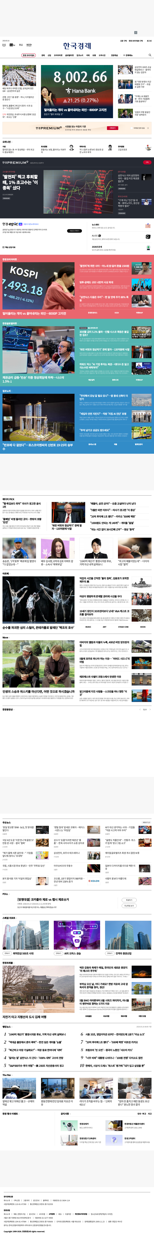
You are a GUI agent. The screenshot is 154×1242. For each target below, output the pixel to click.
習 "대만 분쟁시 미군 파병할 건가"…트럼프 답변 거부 (143, 84)
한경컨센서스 (92, 312)
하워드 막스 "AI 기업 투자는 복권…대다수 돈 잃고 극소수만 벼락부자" (104, 366)
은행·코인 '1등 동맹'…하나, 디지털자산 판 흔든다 (18, 98)
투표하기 (129, 900)
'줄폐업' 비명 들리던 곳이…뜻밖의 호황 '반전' (21, 520)
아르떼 (5, 573)
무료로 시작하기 (74, 231)
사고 (150, 1113)
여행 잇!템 (142, 1016)
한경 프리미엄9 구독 (136, 41)
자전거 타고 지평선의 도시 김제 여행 (24, 1017)
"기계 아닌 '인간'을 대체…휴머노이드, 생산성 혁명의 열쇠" (128, 203)
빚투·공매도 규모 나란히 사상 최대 (96, 282)
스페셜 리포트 (8, 917)
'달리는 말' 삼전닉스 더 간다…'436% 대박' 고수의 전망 (35, 1058)
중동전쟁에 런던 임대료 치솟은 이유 (57, 1102)
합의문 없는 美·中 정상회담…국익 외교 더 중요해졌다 (18, 151)
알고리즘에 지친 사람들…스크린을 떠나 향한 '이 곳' (103, 693)
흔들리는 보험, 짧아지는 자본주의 (53, 151)
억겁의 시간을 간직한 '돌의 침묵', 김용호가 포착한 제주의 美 (104, 579)
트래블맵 (88, 1016)
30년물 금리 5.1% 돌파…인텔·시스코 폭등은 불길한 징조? (104, 333)
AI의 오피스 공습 (67, 953)
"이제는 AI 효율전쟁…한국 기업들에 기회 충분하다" (142, 99)
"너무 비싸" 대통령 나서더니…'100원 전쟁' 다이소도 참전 (114, 1058)
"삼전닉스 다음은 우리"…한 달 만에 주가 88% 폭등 (103, 299)
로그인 (149, 41)
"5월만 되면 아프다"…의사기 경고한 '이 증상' (112, 510)
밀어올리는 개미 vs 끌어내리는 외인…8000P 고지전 (75, 110)
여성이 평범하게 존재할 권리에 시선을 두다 (100, 596)
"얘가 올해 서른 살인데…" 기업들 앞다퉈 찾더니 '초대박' (17, 854)
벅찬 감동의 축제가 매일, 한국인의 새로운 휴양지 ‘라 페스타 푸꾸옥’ (103, 969)
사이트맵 (42, 1214)
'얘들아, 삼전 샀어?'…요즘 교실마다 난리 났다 (113, 503)
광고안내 (36, 1200)
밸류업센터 (139, 444)
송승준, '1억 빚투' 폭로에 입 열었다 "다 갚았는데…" (19, 562)
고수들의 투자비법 (8, 171)
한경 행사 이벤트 (10, 1113)
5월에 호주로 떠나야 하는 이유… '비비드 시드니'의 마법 (104, 660)
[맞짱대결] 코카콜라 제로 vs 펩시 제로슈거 (43, 899)
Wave (5, 637)
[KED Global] (29, 44)
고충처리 (26, 1200)
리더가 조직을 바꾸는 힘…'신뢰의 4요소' (95, 1102)
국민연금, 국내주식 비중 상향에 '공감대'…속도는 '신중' (19, 115)
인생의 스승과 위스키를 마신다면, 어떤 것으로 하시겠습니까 (38, 691)
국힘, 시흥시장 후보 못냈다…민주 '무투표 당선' (23, 865)
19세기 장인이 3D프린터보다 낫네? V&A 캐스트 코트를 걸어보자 (104, 612)
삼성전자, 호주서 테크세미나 (67, 853)
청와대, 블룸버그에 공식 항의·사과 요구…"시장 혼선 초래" (17, 107)
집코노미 (80, 55)
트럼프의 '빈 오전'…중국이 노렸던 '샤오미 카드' (109, 1050)
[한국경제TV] (12, 44)
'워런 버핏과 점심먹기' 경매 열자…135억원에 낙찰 (104, 349)
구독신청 (17, 1200)
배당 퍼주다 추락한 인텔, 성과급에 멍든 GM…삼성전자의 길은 (18, 89)
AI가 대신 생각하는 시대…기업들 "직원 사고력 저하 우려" (120, 829)
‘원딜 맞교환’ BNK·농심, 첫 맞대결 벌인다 (18, 829)
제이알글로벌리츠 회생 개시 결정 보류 (122, 853)
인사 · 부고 (141, 1113)
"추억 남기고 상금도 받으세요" (94, 430)
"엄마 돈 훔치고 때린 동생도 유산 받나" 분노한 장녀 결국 (133, 1102)
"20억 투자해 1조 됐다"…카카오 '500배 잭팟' (112, 516)
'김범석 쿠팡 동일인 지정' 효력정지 (142, 113)
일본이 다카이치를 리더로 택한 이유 (120, 867)
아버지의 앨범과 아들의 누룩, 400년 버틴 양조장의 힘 (104, 643)
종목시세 (115, 380)
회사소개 (7, 1200)
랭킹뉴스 (6, 1026)
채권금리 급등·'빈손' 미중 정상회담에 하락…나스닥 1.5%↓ (33, 379)
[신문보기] (4, 44)
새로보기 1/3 (146, 822)
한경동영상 (7, 709)
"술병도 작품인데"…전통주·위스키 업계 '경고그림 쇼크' (120, 841)
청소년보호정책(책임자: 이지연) (102, 1214)
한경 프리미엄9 (28, 55)
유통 (94, 55)
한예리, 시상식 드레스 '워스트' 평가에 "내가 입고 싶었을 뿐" (115, 1066)
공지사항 (65, 1113)
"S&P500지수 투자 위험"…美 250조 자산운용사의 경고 (36, 1066)
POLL (5, 893)
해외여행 (124, 1016)
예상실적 (91, 380)
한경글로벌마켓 (9, 323)
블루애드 (46, 1200)
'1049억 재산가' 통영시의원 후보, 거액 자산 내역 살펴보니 (95, 562)
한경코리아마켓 (9, 259)
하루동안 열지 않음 (139, 128)
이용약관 (68, 1214)
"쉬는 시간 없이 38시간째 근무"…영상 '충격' (112, 529)
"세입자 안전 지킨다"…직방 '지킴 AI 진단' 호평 (102, 413)
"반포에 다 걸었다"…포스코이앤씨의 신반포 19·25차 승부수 (37, 447)
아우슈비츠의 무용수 (63, 865)
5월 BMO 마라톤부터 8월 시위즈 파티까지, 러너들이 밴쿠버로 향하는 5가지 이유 (104, 1002)
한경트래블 (7, 962)
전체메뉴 (129, 55)
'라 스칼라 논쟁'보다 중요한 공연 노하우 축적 (91, 151)
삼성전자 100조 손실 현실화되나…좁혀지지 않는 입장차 (143, 70)
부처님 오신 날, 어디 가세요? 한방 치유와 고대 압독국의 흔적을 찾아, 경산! (103, 985)
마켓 (139, 312)
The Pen (6, 1075)
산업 (49, 55)
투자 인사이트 (123, 196)
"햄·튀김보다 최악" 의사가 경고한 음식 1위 (21, 505)
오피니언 (102, 55)
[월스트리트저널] (21, 44)
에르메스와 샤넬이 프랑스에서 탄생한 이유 (100, 676)
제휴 (15, 1214)
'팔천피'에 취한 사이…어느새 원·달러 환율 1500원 (104, 266)
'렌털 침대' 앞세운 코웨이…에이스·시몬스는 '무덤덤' (69, 829)
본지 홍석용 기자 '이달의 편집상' (17, 878)
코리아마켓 (58, 55)
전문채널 (114, 55)
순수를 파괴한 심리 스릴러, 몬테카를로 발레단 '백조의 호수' (38, 627)
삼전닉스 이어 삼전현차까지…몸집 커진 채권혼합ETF (128, 178)
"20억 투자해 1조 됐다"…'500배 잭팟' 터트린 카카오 (111, 1042)
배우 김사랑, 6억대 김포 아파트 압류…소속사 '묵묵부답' (57, 562)
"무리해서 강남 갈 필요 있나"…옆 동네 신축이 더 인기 (103, 397)
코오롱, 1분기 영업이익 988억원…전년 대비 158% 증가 (69, 880)
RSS (59, 1214)
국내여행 (106, 1016)
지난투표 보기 (129, 905)
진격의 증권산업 (118, 953)
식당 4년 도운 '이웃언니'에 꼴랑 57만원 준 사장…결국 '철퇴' (18, 841)
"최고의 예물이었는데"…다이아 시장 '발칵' (133, 562)
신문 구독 (123, 41)
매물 (115, 444)
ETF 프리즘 (122, 171)
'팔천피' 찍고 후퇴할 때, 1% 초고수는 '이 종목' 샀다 (20, 182)
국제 (88, 55)
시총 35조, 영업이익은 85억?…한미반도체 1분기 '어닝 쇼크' (115, 1034)
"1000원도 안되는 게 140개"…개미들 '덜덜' (112, 523)
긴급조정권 (122, 149)
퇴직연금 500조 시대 (17, 953)
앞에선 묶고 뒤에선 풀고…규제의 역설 (18, 1102)
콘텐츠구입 (21, 1214)
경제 (43, 55)
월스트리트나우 (88, 328)
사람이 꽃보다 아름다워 (115, 878)
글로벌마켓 (69, 55)
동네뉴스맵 (92, 444)
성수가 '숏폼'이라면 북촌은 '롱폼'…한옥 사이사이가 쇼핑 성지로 (69, 841)
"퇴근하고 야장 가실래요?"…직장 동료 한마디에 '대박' (35, 1050)
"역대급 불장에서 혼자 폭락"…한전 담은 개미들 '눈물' (35, 1042)
